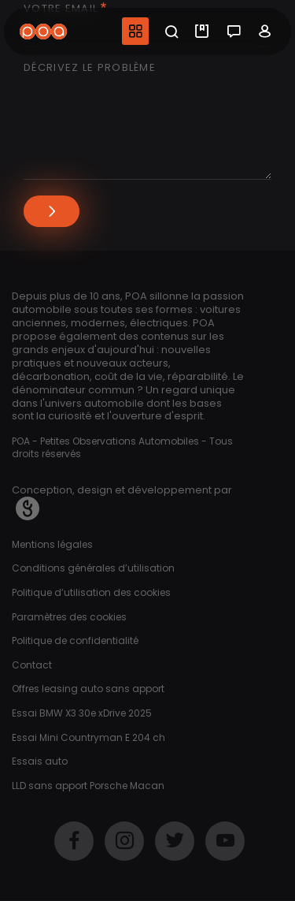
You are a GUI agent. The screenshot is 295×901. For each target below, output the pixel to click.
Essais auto (40, 761)
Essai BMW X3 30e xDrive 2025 (82, 713)
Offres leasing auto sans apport (88, 688)
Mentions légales (52, 544)
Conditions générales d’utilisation (93, 568)
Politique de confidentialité (75, 640)
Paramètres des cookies (69, 617)
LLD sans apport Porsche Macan (88, 785)
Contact (32, 665)
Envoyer (51, 211)
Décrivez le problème (90, 68)
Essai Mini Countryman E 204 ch (88, 737)
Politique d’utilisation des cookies (91, 592)
